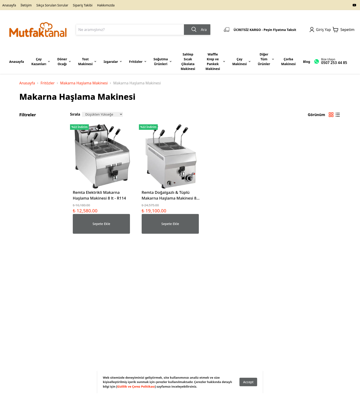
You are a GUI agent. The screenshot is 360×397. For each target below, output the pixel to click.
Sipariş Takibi (82, 5)
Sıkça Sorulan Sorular (52, 5)
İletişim (26, 5)
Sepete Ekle (101, 224)
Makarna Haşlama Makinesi (84, 83)
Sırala (75, 114)
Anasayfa (9, 5)
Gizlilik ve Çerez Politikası (136, 386)
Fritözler (47, 83)
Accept (248, 382)
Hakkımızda (106, 5)
